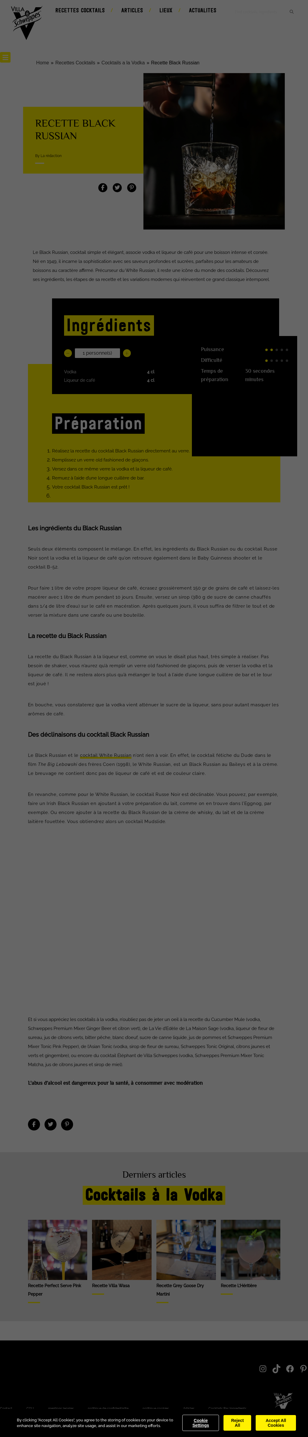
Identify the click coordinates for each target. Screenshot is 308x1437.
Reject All (237, 1423)
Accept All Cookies (276, 1423)
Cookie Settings (200, 1423)
